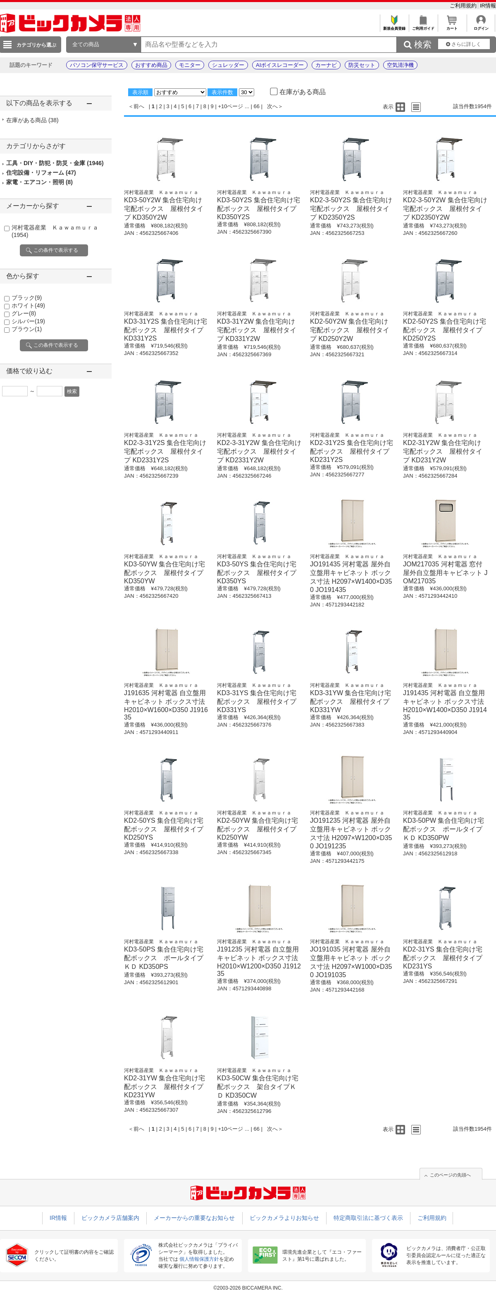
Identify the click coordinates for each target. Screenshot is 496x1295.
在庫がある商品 (32, 120)
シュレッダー (228, 65)
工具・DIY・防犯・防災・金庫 (55, 163)
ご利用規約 (464, 5)
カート (452, 26)
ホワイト (28, 305)
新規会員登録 (394, 26)
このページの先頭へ (450, 1174)
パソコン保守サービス (97, 65)
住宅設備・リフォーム (41, 172)
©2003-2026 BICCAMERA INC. (248, 1288)
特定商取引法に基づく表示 (368, 1218)
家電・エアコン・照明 (39, 182)
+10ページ (230, 106)
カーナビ (326, 65)
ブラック (27, 297)
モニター (189, 65)
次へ (272, 106)
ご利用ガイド (423, 26)
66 (257, 106)
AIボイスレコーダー (280, 65)
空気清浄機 (400, 65)
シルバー (28, 321)
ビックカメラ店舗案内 (110, 1218)
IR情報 (488, 5)
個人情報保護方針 (199, 1259)
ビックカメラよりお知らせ (284, 1218)
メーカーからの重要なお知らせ (194, 1218)
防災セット (361, 65)
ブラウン (27, 329)
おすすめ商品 (151, 65)
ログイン (480, 26)
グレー (24, 313)
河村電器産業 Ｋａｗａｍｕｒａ (161, 192)
